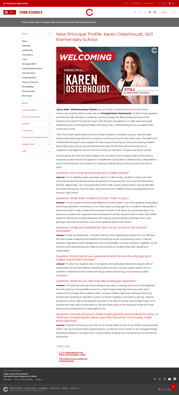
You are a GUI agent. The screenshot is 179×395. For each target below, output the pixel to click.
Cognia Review (29, 78)
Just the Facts (28, 73)
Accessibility (28, 87)
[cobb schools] (31, 12)
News (24, 41)
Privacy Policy (28, 91)
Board (25, 103)
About (25, 34)
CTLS (24, 59)
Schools (25, 124)
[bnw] (170, 4)
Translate (136, 3)
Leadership (27, 50)
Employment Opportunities (34, 137)
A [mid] (162, 3)
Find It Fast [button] (149, 3)
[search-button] (174, 12)
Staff (24, 151)
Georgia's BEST (29, 64)
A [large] (165, 3)
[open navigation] (9, 12)
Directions (27, 96)
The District (27, 55)
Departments (28, 144)
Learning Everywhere (32, 68)
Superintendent (29, 110)
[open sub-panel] (49, 33)
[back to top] (173, 387)
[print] (173, 4)
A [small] (159, 3)
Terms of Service (30, 82)
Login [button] (126, 3)
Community (27, 130)
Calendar (26, 46)
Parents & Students (31, 117)
